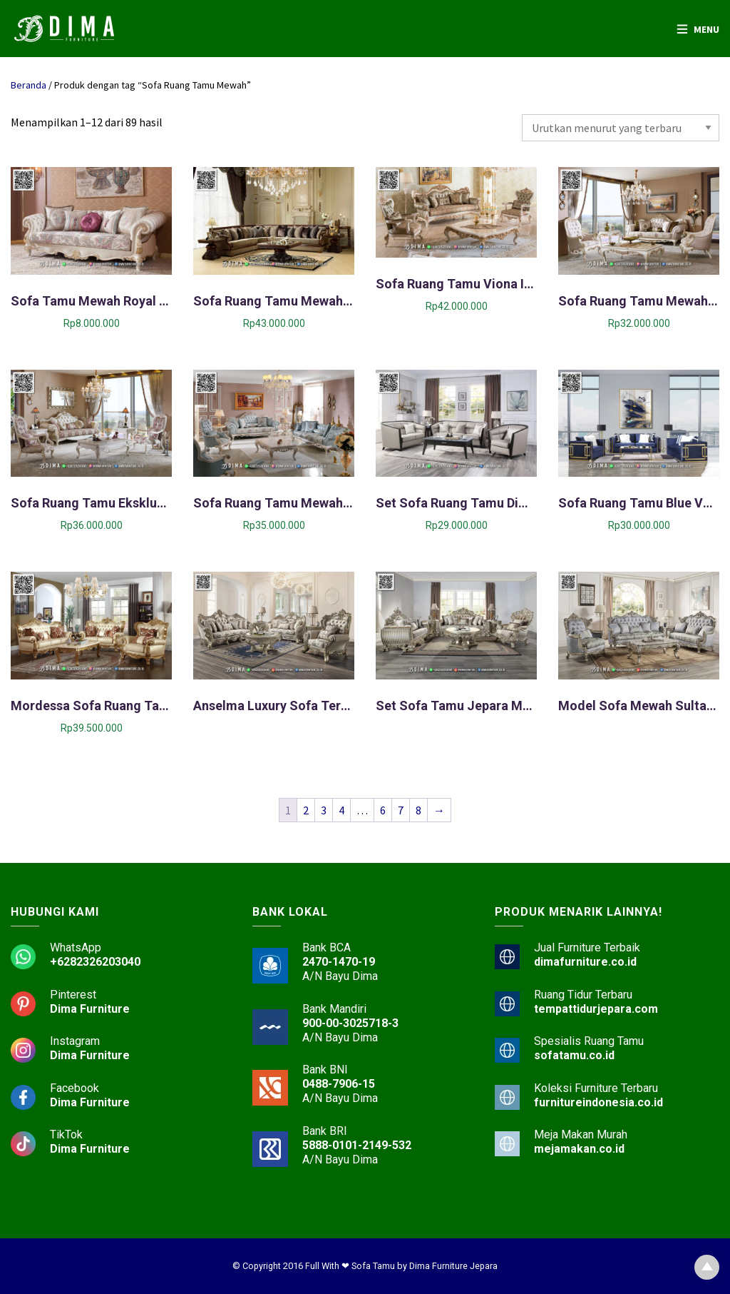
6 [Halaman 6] (383, 810)
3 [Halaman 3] (324, 810)
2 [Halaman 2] (306, 810)
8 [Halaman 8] (418, 810)
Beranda (28, 85)
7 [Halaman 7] (400, 810)
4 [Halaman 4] (341, 810)
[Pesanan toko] (620, 127)
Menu (706, 29)
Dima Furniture (90, 1009)
